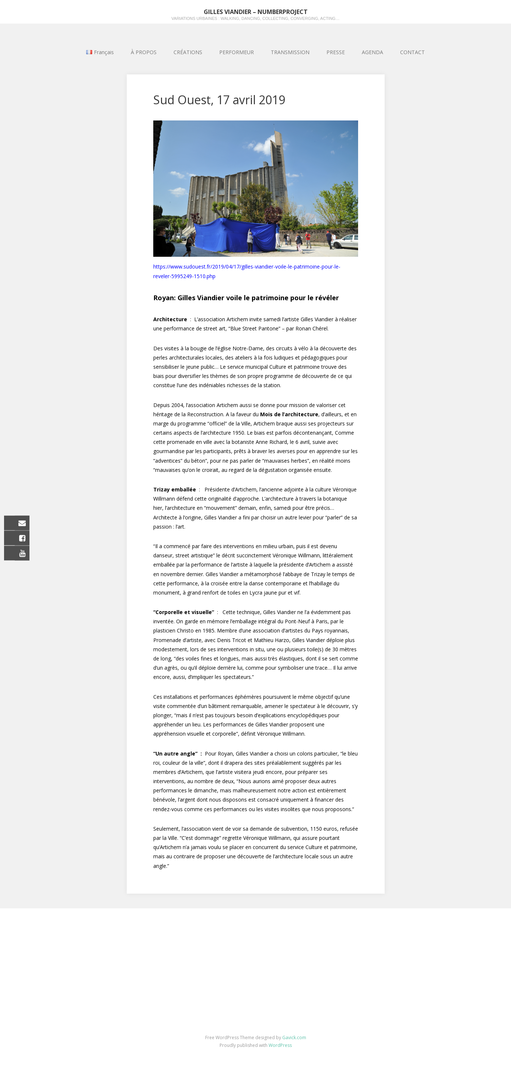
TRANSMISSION (290, 52)
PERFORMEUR (236, 52)
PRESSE (335, 52)
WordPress (280, 1045)
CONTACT (412, 52)
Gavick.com (294, 1037)
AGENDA (372, 52)
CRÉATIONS (188, 52)
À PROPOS (144, 52)
